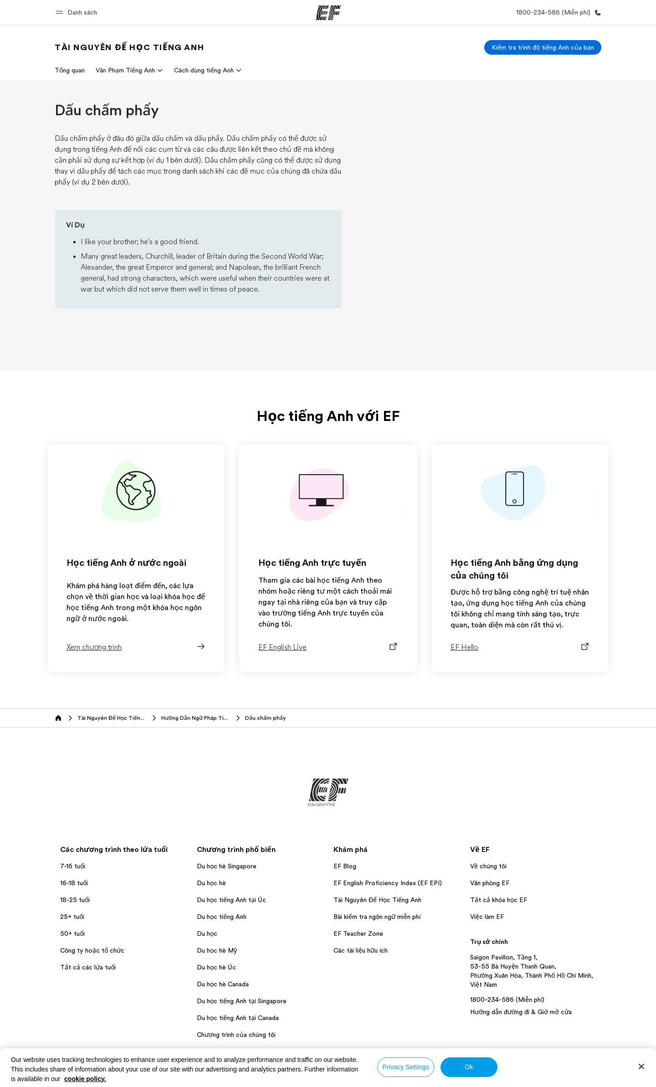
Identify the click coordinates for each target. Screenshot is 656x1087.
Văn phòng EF (489, 883)
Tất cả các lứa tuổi (88, 967)
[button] (78, 12)
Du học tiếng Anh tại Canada (238, 1017)
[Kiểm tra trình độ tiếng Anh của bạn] (542, 47)
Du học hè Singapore (226, 866)
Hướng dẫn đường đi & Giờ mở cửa (521, 1011)
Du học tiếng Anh (221, 916)
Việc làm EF (487, 916)
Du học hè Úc (216, 967)
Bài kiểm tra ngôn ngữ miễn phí (376, 916)
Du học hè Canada (223, 984)
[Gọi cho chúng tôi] (556, 12)
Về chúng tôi (488, 866)
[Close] (641, 1066)
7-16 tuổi (72, 866)
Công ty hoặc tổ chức (93, 950)
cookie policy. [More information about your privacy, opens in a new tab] (85, 1078)
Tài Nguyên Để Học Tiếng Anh (377, 899)
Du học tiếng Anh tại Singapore (242, 1001)
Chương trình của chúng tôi (236, 1034)
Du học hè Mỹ (217, 950)
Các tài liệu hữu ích (360, 950)
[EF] (328, 12)
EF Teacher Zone (358, 933)
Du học (207, 933)
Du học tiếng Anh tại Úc (231, 899)
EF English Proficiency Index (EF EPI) (387, 883)
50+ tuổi (72, 933)
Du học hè (211, 883)
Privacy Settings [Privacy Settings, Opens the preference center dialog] (405, 1067)
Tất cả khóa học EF (498, 899)
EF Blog (344, 866)
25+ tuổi (72, 916)
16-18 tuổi (74, 883)
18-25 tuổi (75, 899)
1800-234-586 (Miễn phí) (507, 999)
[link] (129, 47)
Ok (469, 1067)
